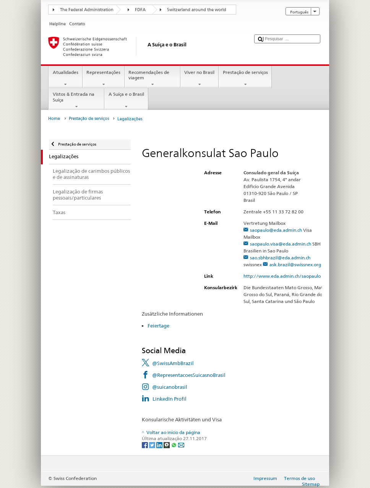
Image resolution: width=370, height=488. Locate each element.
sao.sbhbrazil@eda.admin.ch (280, 257)
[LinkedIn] (160, 444)
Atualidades (65, 78)
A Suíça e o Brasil (126, 100)
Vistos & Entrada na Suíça (76, 100)
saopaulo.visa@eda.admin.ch (280, 243)
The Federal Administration (87, 9)
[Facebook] (145, 444)
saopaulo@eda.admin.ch (276, 230)
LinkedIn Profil (170, 399)
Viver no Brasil (199, 78)
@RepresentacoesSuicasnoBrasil (189, 375)
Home (54, 118)
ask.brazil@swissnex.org (295, 264)
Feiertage (158, 326)
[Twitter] (152, 444)
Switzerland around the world (196, 9)
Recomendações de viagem (152, 78)
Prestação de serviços (245, 78)
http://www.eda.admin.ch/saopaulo (285, 275)
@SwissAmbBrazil (173, 363)
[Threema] (167, 444)
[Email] (181, 444)
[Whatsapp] (174, 444)
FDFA (140, 9)
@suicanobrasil (169, 387)
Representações (103, 78)
